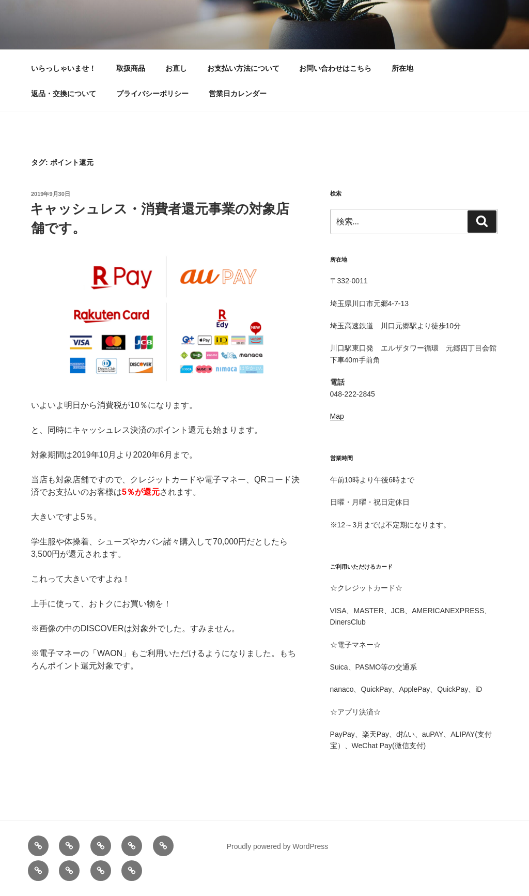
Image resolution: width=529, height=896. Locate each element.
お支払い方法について (243, 68)
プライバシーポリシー (152, 93)
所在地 (402, 68)
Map (337, 416)
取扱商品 (130, 68)
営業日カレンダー (238, 93)
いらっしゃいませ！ (63, 68)
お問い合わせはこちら (335, 68)
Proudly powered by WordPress (278, 846)
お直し (176, 68)
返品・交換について (63, 93)
